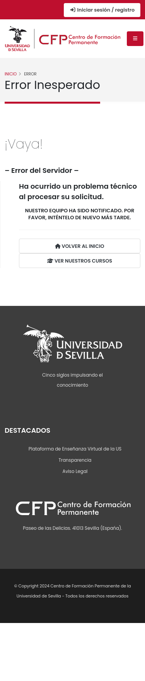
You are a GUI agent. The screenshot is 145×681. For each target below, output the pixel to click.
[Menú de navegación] (135, 38)
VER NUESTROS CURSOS (79, 261)
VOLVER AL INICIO (79, 246)
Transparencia (75, 460)
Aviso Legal (75, 471)
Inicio (11, 74)
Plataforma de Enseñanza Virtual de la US (75, 449)
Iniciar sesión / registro (102, 10)
